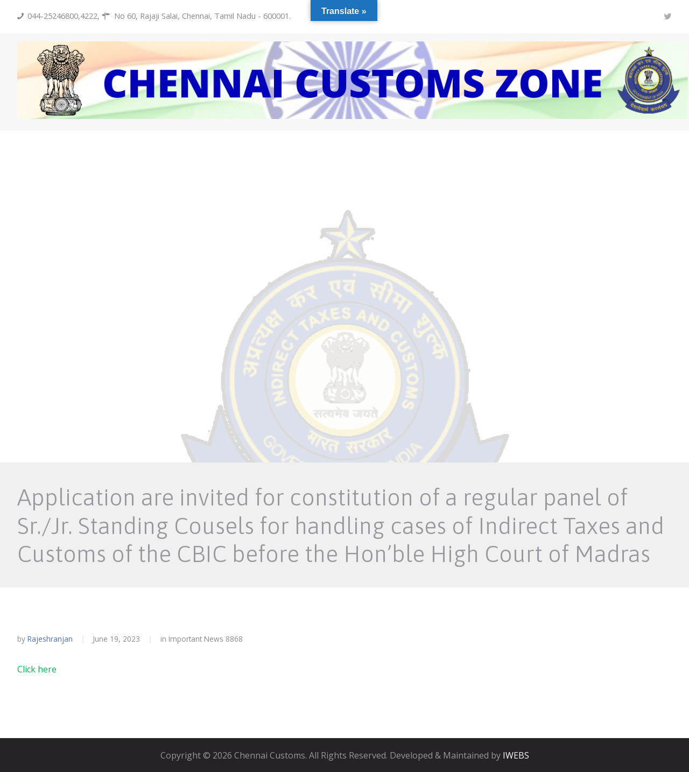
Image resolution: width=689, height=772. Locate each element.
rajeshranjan (50, 639)
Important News (195, 639)
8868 (234, 639)
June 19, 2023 (116, 639)
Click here (37, 669)
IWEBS (516, 755)
